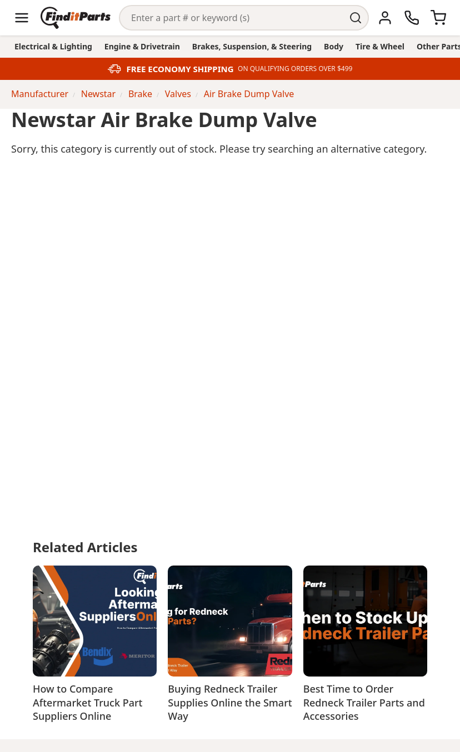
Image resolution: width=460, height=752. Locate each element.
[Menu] (21, 17)
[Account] (385, 17)
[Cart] (438, 17)
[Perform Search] (356, 18)
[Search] (231, 18)
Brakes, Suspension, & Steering (252, 46)
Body (333, 46)
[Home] (76, 18)
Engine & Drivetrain (142, 46)
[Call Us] (411, 17)
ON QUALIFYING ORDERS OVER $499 (295, 69)
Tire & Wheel (380, 46)
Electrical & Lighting (53, 46)
